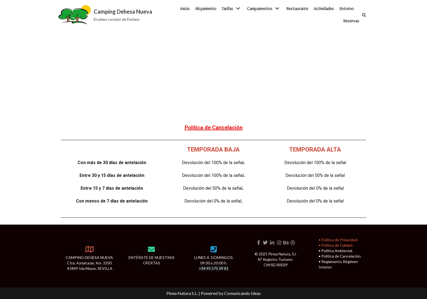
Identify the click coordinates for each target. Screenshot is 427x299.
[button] (364, 15)
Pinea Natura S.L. (182, 293)
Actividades (324, 8)
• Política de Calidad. (336, 245)
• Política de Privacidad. (338, 239)
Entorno (346, 8)
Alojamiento (205, 8)
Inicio (185, 8)
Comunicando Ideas (242, 293)
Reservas (351, 20)
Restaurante (297, 8)
